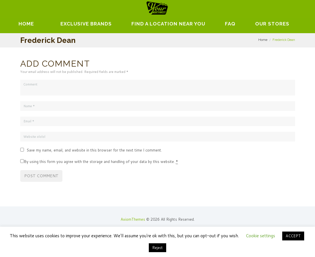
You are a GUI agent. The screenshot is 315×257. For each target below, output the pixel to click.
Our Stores (272, 24)
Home (26, 24)
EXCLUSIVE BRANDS (86, 24)
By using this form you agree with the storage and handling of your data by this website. (101, 161)
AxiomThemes (133, 219)
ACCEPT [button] (293, 235)
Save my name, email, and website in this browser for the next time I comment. (94, 150)
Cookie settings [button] (260, 236)
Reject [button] (157, 247)
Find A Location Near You (168, 24)
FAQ (230, 24)
